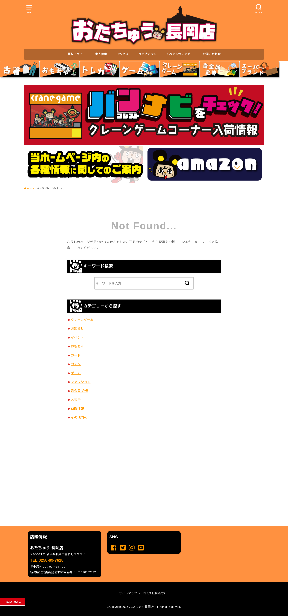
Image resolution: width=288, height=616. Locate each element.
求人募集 (101, 54)
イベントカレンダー (179, 54)
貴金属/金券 (79, 391)
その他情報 (79, 417)
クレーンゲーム (82, 319)
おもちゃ (77, 346)
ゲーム (76, 373)
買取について (76, 54)
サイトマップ (128, 593)
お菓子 (76, 399)
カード (76, 355)
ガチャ (76, 364)
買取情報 (77, 408)
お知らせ (77, 328)
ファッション (80, 382)
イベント (77, 337)
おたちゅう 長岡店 (141, 606)
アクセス (123, 54)
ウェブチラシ (147, 54)
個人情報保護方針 (155, 593)
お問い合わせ (212, 54)
